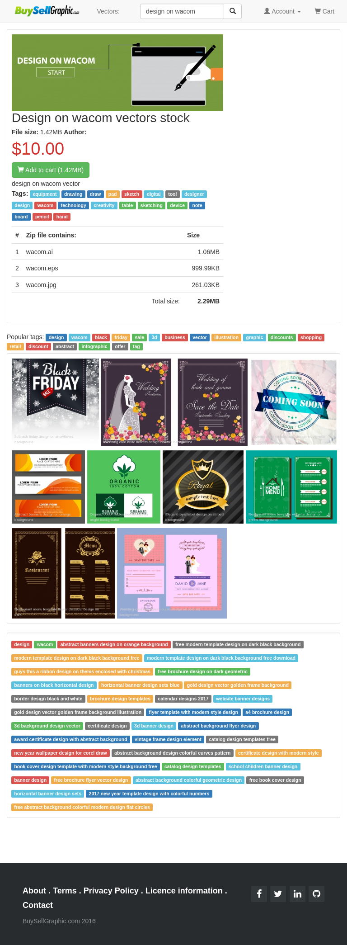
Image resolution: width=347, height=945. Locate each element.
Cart (324, 10)
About (34, 890)
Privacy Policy (111, 890)
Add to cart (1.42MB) (51, 170)
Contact (38, 905)
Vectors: (108, 11)
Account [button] (282, 11)
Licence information (184, 890)
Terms (65, 890)
